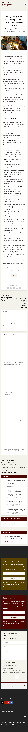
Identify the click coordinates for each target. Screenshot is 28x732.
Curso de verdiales (7, 392)
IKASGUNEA (10, 140)
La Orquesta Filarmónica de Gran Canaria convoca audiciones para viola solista (16, 482)
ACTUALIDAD (11, 31)
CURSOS (19, 31)
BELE (14, 275)
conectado (18, 463)
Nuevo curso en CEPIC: (14, 493)
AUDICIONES (17, 485)
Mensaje (15, 725)
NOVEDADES (17, 513)
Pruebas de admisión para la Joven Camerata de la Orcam (14, 502)
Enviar (23, 677)
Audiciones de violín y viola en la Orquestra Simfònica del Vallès (16, 510)
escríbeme (10, 541)
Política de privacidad (9, 665)
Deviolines (16, 29)
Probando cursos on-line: (13, 420)
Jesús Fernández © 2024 (18, 723)
